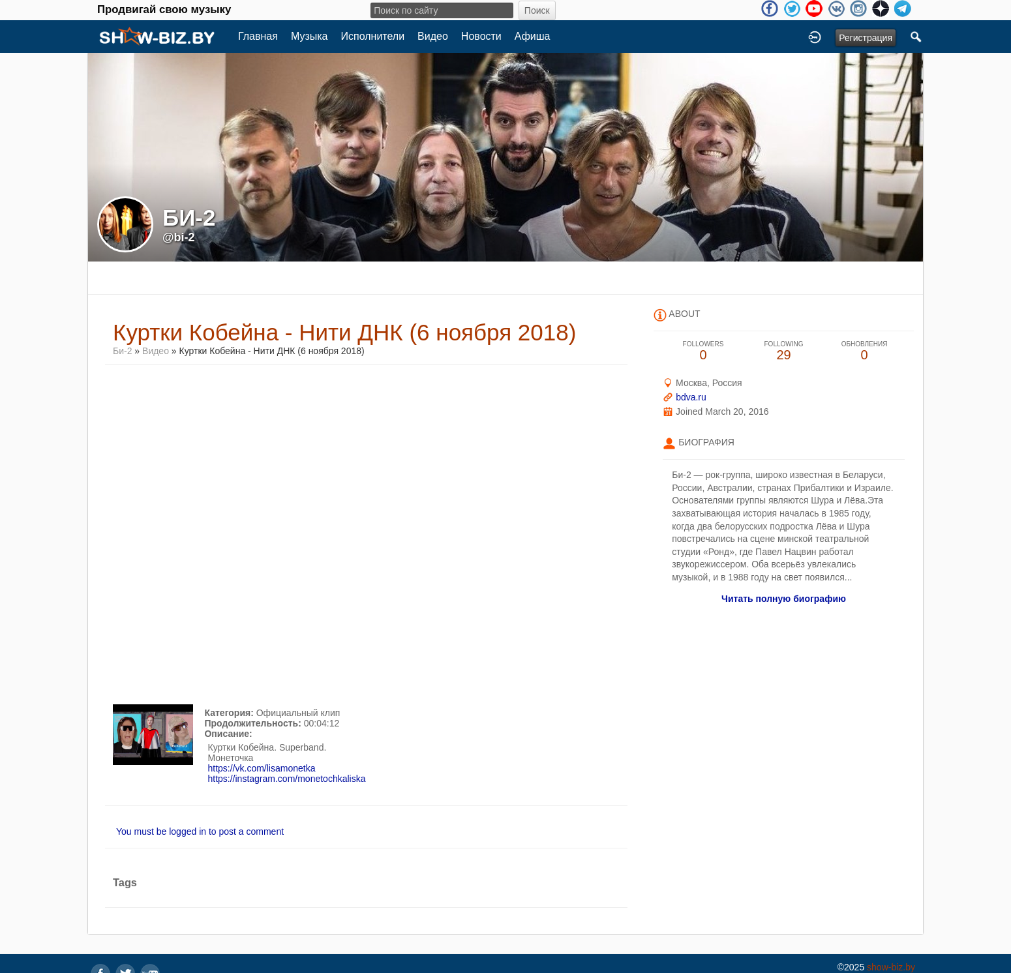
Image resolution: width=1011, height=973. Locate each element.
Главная (258, 36)
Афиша (533, 36)
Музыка (309, 36)
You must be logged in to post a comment (200, 831)
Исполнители (373, 36)
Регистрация (865, 38)
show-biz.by (891, 967)
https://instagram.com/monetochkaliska (286, 778)
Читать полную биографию (783, 598)
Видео (432, 36)
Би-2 (122, 351)
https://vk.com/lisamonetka (261, 768)
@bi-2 (178, 237)
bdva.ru (691, 397)
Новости (481, 36)
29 (784, 351)
